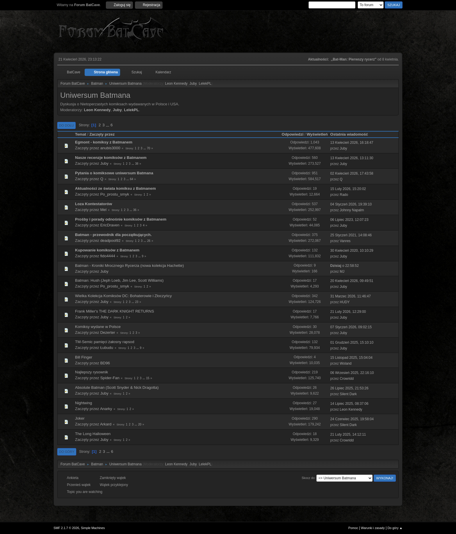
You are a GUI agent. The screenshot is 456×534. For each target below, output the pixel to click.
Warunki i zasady (373, 528)
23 (136, 302)
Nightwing (83, 403)
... (108, 125)
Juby (193, 83)
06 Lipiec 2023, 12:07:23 (349, 220)
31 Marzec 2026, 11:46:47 (350, 296)
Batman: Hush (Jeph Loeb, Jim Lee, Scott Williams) (119, 280)
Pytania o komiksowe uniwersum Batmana (114, 173)
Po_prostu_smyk (114, 194)
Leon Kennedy (176, 83)
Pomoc (353, 528)
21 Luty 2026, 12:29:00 (348, 312)
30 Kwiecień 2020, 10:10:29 (351, 251)
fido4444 (107, 256)
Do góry (66, 451)
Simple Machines (93, 528)
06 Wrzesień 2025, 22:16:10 (352, 373)
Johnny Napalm (352, 210)
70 (148, 148)
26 (148, 240)
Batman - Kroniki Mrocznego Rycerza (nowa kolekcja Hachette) (129, 265)
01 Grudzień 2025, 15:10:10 (352, 342)
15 (147, 378)
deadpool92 (110, 240)
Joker (80, 418)
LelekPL (205, 83)
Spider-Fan (110, 378)
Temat (80, 134)
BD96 (105, 363)
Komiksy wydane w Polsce (98, 326)
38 (136, 163)
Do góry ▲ (395, 528)
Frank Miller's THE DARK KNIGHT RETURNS (114, 311)
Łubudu (106, 347)
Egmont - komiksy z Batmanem (103, 142)
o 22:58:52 (344, 266)
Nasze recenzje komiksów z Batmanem (111, 157)
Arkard (105, 424)
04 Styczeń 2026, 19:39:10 (351, 204)
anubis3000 (110, 148)
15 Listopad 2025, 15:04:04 (351, 358)
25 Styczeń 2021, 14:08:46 (351, 235)
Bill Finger (83, 357)
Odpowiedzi (293, 134)
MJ (342, 271)
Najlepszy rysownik (91, 372)
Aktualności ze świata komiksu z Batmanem (115, 188)
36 (134, 210)
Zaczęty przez (102, 134)
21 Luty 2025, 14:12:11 (348, 434)
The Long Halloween (93, 434)
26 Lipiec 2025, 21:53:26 (349, 388)
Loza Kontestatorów (93, 204)
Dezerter (107, 332)
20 (139, 424)
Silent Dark (348, 394)
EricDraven (110, 225)
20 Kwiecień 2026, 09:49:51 (351, 281)
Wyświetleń (317, 134)
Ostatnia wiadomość (351, 134)
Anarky (106, 409)
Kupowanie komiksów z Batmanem (107, 250)
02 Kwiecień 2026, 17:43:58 (351, 173)
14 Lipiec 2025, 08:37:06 (349, 404)
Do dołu (66, 125)
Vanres (345, 241)
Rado (344, 195)
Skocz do (308, 478)
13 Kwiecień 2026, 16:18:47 (351, 143)
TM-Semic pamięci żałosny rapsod (104, 342)
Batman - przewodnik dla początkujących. (113, 235)
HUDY (345, 302)
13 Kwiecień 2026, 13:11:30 (351, 158)
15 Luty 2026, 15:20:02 (348, 189)
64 (131, 179)
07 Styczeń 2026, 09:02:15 (351, 327)
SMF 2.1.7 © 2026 (66, 528)
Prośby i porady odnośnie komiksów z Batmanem (120, 219)
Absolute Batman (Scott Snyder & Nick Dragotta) (116, 387)
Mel (103, 209)
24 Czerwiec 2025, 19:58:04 (352, 419)
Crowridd (347, 379)
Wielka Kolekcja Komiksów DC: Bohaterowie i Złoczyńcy (123, 296)
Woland (345, 363)
